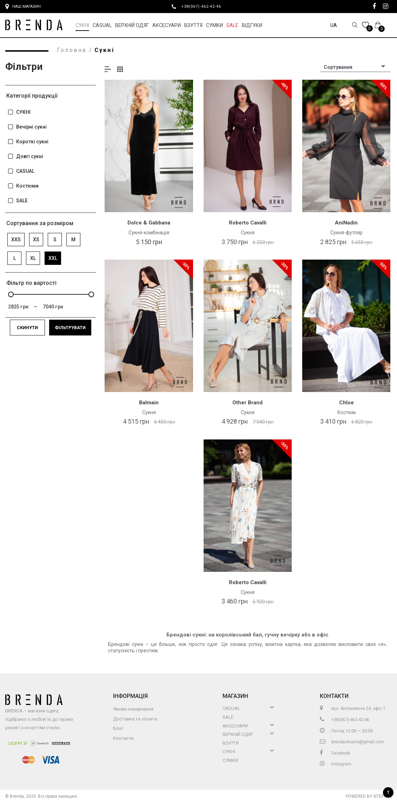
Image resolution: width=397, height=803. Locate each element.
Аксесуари (166, 25)
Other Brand (247, 402)
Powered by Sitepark (369, 796)
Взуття (193, 25)
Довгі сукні (25, 156)
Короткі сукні (27, 141)
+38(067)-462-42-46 (204, 6)
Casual (102, 25)
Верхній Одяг (132, 25)
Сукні (82, 25)
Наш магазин (23, 7)
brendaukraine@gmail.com (352, 741)
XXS (16, 239)
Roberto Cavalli (247, 223)
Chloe (346, 402)
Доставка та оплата (135, 719)
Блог (118, 728)
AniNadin (346, 223)
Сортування (338, 67)
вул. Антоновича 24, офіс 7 (352, 708)
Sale (232, 25)
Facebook (335, 753)
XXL (52, 258)
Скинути (27, 327)
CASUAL (20, 171)
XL (33, 258)
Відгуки (252, 25)
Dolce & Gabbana (148, 223)
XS (36, 239)
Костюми (23, 186)
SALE (17, 200)
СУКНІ (19, 112)
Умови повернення (133, 709)
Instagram (335, 764)
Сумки (214, 25)
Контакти (123, 738)
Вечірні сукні (27, 127)
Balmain (149, 402)
